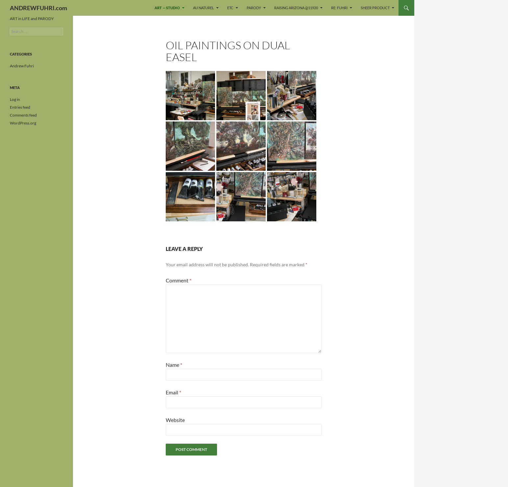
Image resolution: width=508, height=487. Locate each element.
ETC (230, 8)
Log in (15, 99)
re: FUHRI (339, 8)
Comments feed (23, 115)
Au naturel (203, 8)
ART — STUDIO (167, 8)
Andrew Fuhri (22, 65)
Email (173, 392)
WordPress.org (23, 123)
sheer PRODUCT (375, 8)
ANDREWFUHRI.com (38, 7)
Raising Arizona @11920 (296, 8)
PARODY (254, 8)
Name (174, 365)
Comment (178, 280)
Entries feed (20, 107)
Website (175, 420)
